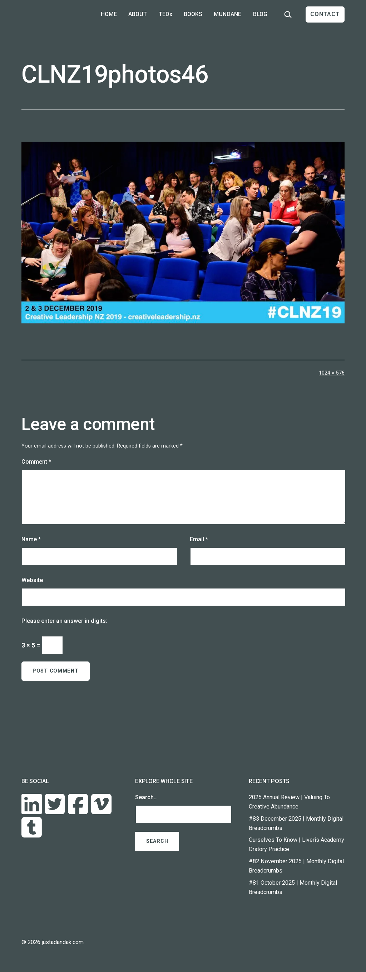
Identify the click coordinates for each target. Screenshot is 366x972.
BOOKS (193, 14)
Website (32, 580)
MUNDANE (227, 14)
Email (199, 539)
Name (31, 539)
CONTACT (325, 14)
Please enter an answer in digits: (64, 620)
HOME (109, 14)
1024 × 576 (332, 373)
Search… (146, 797)
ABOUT (137, 14)
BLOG (260, 14)
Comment (36, 461)
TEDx (165, 14)
